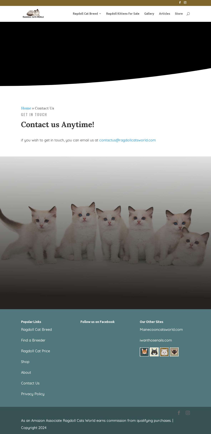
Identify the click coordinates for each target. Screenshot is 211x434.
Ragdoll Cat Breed (85, 13)
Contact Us (30, 383)
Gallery (149, 13)
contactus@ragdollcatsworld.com (127, 140)
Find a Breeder (33, 340)
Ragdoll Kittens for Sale (122, 13)
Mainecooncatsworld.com (161, 329)
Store (179, 13)
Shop (25, 361)
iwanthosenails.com (156, 340)
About (26, 372)
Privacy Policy (32, 394)
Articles (164, 13)
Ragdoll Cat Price (35, 351)
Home (26, 108)
